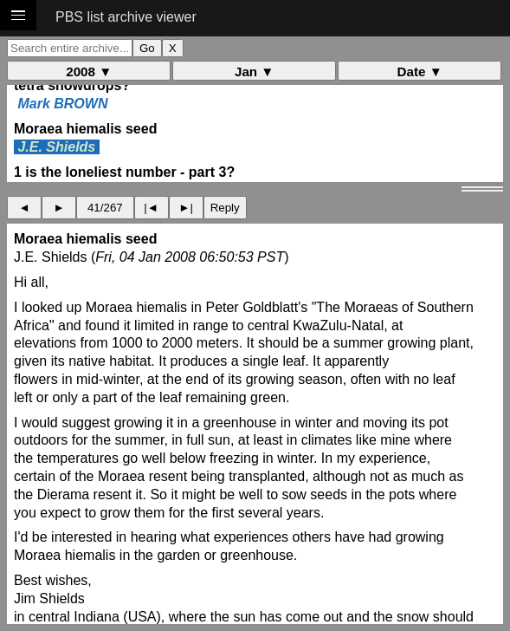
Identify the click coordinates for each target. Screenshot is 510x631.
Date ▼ (419, 71)
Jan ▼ (254, 71)
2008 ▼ (89, 71)
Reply (225, 207)
